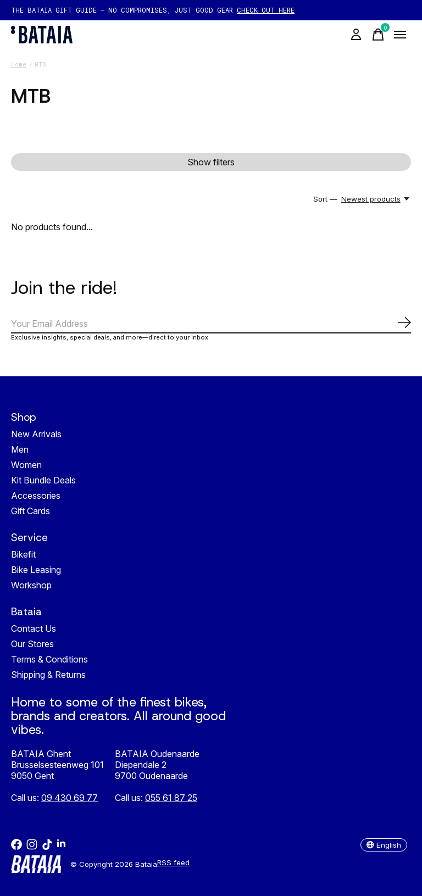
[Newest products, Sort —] (376, 198)
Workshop (31, 585)
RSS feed (173, 862)
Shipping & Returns (48, 674)
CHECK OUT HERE (266, 9)
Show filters (211, 162)
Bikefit (23, 554)
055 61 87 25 (171, 797)
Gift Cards (30, 510)
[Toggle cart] (378, 35)
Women (26, 464)
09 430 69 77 (69, 797)
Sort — (325, 198)
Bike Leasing (36, 569)
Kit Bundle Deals (43, 480)
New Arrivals (36, 433)
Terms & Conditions (49, 659)
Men (20, 449)
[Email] (211, 324)
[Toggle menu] (400, 35)
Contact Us (33, 628)
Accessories (35, 495)
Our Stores (32, 643)
